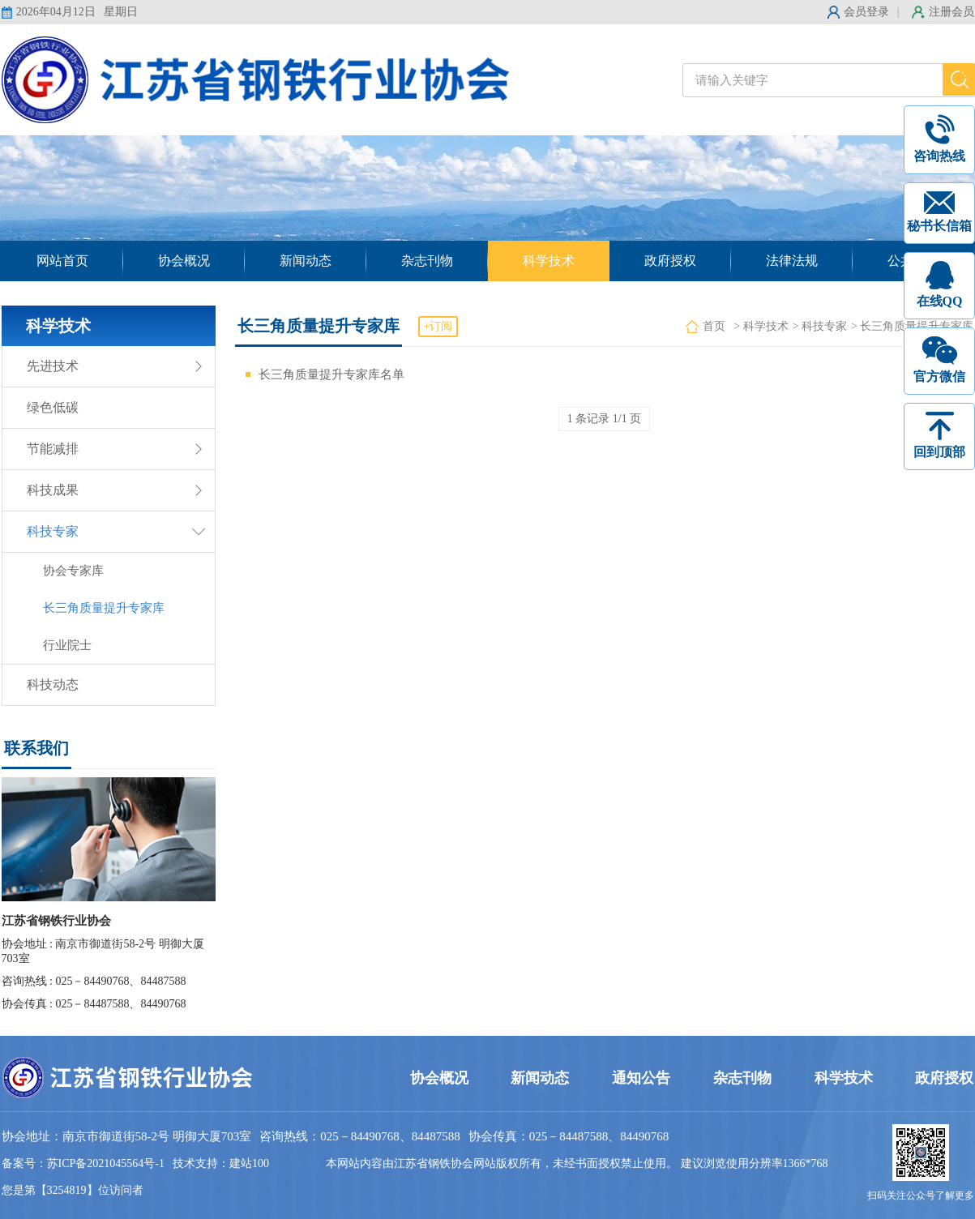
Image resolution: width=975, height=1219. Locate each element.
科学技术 (549, 260)
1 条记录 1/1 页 (604, 419)
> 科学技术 (760, 326)
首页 (714, 326)
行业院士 (67, 645)
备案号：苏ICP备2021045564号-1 (83, 1163)
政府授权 (670, 260)
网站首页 (62, 260)
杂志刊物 (427, 260)
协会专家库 (73, 570)
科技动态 (53, 684)
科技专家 (53, 531)
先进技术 (53, 366)
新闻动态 (305, 260)
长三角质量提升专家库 (104, 607)
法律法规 (792, 260)
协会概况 (184, 260)
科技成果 (53, 490)
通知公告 (641, 1078)
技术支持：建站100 (221, 1163)
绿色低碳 (53, 407)
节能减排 (53, 449)
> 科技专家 (820, 326)
